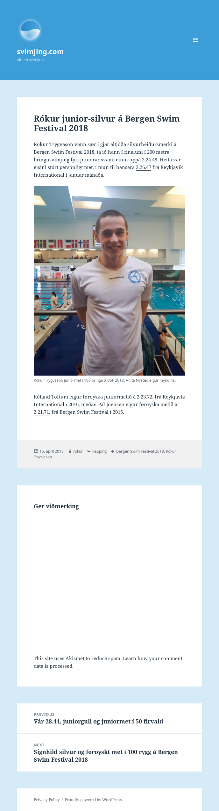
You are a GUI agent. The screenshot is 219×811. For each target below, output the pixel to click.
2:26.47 (143, 167)
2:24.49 (149, 159)
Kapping (99, 451)
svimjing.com (40, 51)
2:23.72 (144, 396)
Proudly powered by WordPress (93, 799)
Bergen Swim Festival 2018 (140, 451)
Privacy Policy (47, 799)
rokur (78, 451)
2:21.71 (41, 412)
